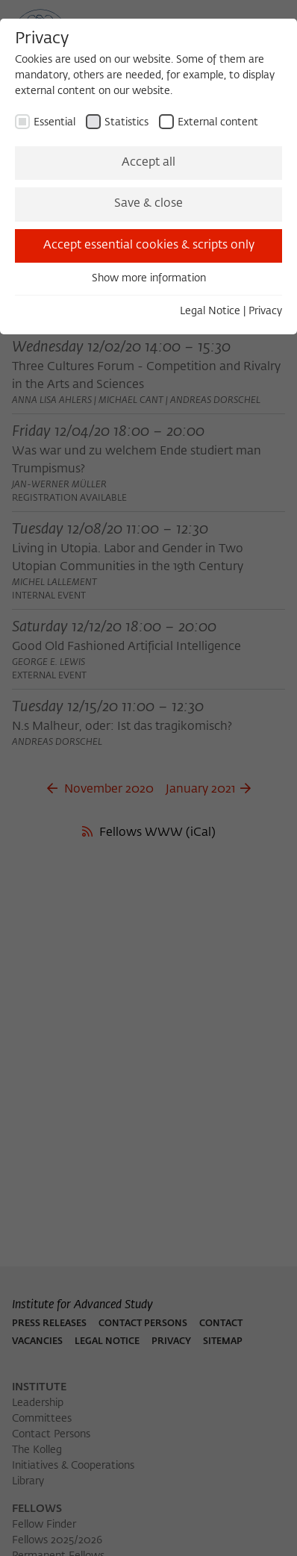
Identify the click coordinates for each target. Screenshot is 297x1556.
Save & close (148, 204)
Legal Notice (210, 311)
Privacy (265, 311)
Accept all (148, 163)
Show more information (149, 278)
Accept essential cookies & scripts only (148, 245)
